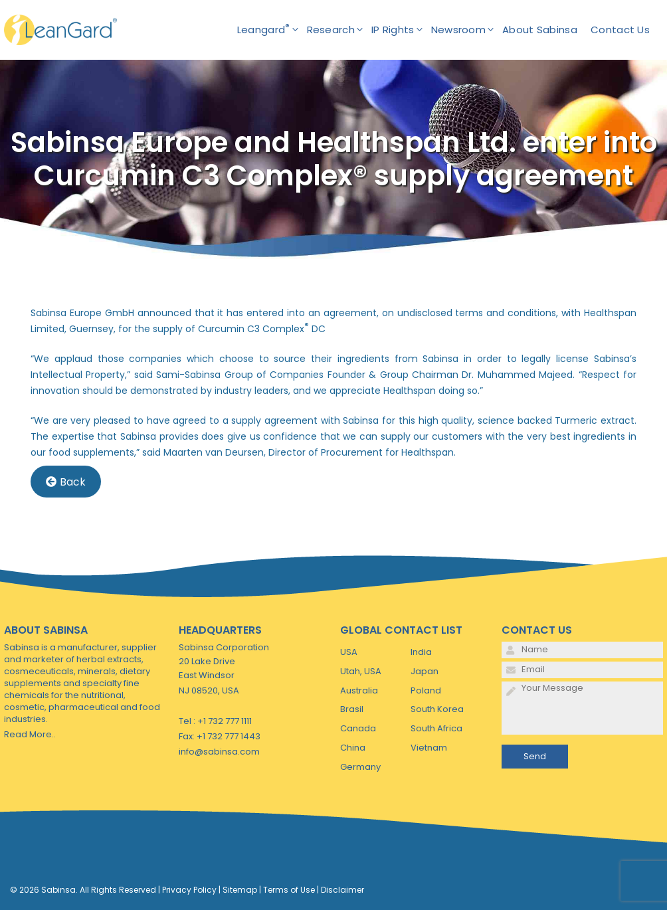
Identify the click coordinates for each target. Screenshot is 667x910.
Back (66, 482)
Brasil (351, 709)
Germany (360, 767)
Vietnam (429, 747)
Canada (358, 728)
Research (339, 30)
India (421, 652)
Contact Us (620, 30)
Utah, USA (360, 671)
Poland (426, 690)
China (352, 747)
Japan (424, 671)
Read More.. (30, 734)
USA (348, 652)
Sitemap (240, 889)
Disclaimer (342, 889)
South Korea (437, 709)
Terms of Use (289, 889)
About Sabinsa (539, 30)
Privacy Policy (189, 889)
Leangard (272, 30)
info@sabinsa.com (219, 751)
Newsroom (466, 30)
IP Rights (401, 30)
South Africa (436, 728)
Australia (359, 690)
